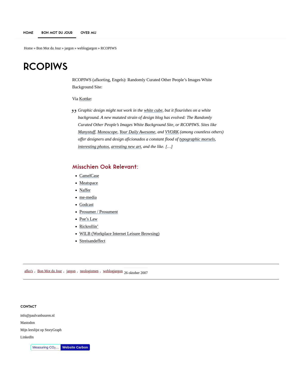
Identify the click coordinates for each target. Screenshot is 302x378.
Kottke (85, 98)
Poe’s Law (88, 219)
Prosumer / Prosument (98, 211)
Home (28, 48)
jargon (69, 48)
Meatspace (88, 182)
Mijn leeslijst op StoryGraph (41, 330)
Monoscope (107, 131)
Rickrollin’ (88, 226)
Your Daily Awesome (137, 131)
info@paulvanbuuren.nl (37, 315)
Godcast (86, 204)
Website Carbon (75, 347)
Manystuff (86, 131)
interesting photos (93, 146)
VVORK (172, 131)
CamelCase (89, 175)
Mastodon (27, 323)
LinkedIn (27, 337)
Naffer (85, 190)
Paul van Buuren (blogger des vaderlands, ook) (151, 14)
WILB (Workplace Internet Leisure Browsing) (119, 233)
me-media (88, 197)
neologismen (89, 271)
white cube (153, 110)
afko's (29, 271)
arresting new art (126, 146)
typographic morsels (197, 139)
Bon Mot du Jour (48, 48)
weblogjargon (87, 48)
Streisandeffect (92, 240)
